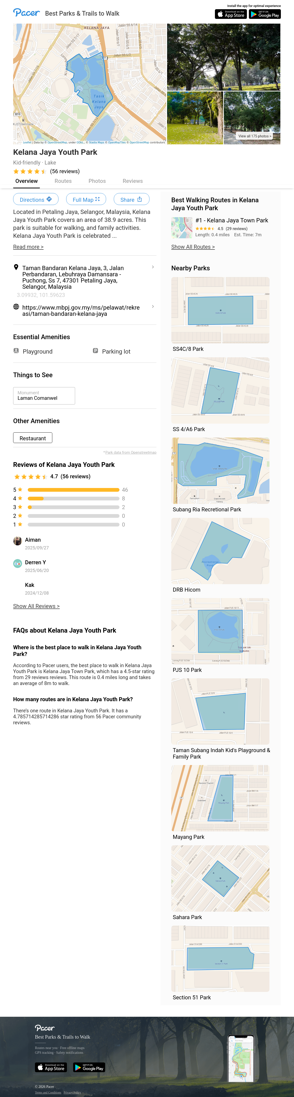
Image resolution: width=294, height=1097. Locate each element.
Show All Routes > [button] (193, 247)
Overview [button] (26, 181)
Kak (29, 585)
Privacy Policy (72, 1092)
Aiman (33, 540)
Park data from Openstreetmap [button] (130, 452)
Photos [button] (97, 181)
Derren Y (35, 562)
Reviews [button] (133, 181)
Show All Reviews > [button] (36, 606)
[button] (254, 136)
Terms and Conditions (48, 1092)
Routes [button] (63, 181)
